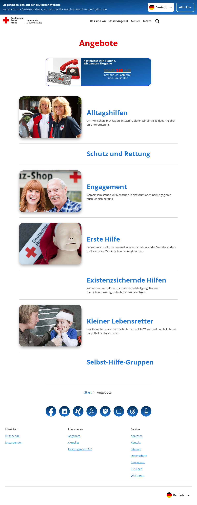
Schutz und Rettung (118, 153)
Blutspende (12, 436)
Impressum (138, 462)
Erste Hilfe (103, 239)
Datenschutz (139, 456)
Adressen (137, 436)
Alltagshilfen (107, 112)
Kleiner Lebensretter (120, 321)
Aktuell (135, 21)
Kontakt (136, 442)
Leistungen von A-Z (80, 449)
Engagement (107, 186)
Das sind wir (98, 21)
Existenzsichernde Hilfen (126, 280)
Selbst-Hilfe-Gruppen (120, 362)
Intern (147, 21)
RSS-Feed (136, 469)
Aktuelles (73, 442)
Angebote (74, 436)
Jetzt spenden (13, 442)
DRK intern (137, 475)
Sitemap (136, 449)
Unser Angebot (118, 21)
